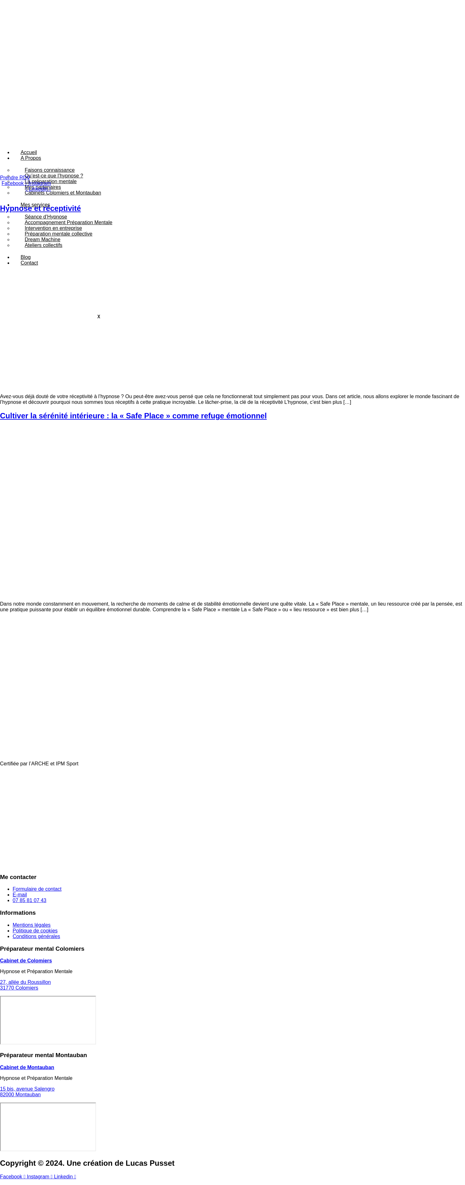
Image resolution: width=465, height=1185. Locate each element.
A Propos (31, 158)
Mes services (35, 204)
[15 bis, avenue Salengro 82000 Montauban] (48, 1132)
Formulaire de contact (37, 894)
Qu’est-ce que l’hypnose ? (54, 175)
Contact (29, 263)
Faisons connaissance (50, 170)
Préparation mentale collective (58, 233)
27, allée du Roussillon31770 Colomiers (25, 990)
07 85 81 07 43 (29, 906)
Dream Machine (42, 239)
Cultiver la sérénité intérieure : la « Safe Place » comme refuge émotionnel (133, 421)
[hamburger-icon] (221, 151)
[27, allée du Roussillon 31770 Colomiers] (48, 1026)
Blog (26, 257)
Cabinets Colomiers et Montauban (63, 192)
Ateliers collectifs (43, 245)
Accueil (29, 152)
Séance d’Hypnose (46, 216)
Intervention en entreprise (53, 228)
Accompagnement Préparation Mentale (68, 222)
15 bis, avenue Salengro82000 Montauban (27, 1097)
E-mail (20, 900)
